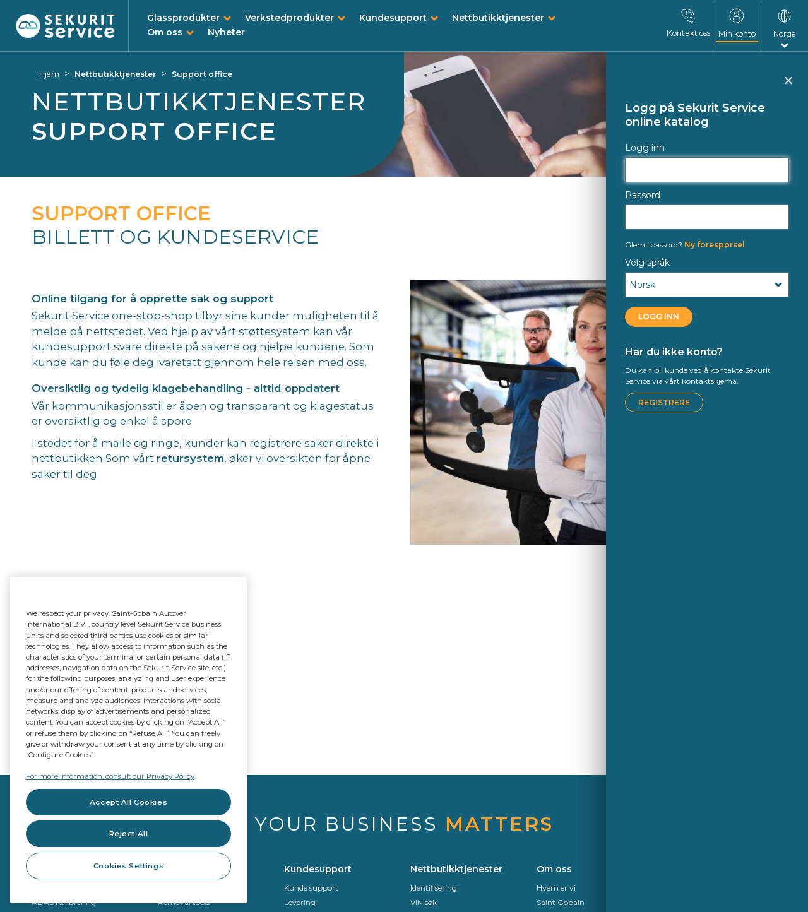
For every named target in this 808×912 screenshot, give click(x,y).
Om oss (164, 32)
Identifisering (433, 887)
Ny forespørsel (685, 244)
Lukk (787, 86)
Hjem (49, 74)
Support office (202, 74)
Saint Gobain (561, 902)
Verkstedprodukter (289, 17)
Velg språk (647, 262)
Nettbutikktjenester (498, 17)
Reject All (128, 833)
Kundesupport (393, 17)
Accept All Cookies (128, 802)
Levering (300, 902)
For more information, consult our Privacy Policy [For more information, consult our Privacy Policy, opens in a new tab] (110, 776)
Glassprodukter (183, 17)
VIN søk (423, 902)
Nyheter (226, 32)
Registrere (664, 402)
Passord (642, 195)
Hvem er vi (556, 887)
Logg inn (645, 147)
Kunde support (311, 887)
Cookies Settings (128, 866)
